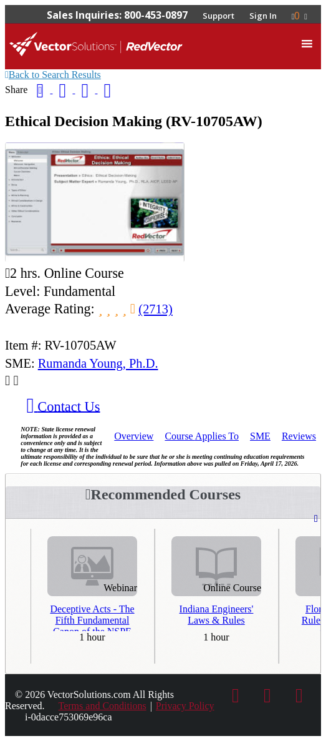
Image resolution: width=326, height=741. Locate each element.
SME (260, 436)
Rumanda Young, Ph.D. (98, 363)
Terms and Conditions (102, 705)
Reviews (299, 436)
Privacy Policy (185, 705)
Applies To (202, 436)
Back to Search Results (53, 74)
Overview (133, 436)
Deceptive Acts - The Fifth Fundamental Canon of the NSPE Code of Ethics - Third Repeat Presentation (92, 617)
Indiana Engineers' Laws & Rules (217, 615)
